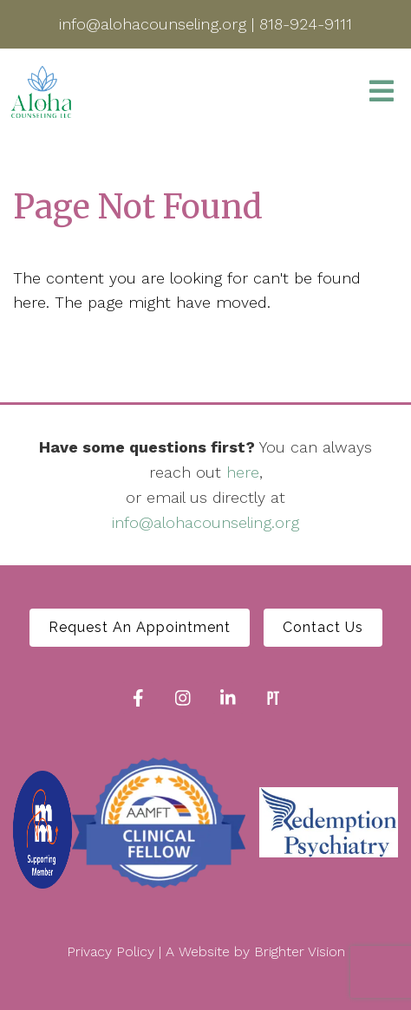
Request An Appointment (140, 627)
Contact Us (323, 627)
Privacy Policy (110, 951)
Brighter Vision (299, 951)
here (242, 472)
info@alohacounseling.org (205, 522)
